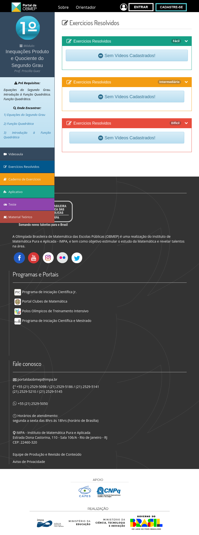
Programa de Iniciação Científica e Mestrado (52, 320)
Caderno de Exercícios (22, 179)
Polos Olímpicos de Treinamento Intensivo (51, 311)
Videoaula (13, 154)
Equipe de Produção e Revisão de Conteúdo (47, 454)
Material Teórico (18, 217)
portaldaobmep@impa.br (37, 379)
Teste (10, 204)
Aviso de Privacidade (29, 461)
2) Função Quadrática (19, 123)
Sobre (63, 7)
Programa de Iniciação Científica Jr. (45, 292)
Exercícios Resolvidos (21, 166)
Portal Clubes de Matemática (40, 301)
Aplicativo (13, 192)
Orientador (86, 7)
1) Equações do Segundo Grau (24, 114)
